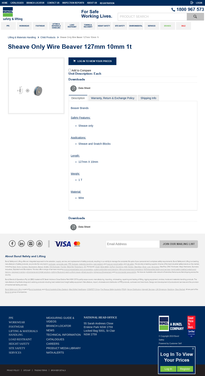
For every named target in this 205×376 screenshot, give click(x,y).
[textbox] (152, 17)
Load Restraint (20, 339)
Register (185, 368)
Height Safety (19, 343)
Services (15, 352)
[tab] (78, 98)
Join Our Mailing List (179, 244)
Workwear (17, 322)
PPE (11, 318)
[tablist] (133, 153)
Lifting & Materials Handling (23, 333)
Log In (168, 368)
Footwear (16, 326)
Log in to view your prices (94, 61)
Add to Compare (81, 70)
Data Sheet (84, 88)
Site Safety (17, 348)
